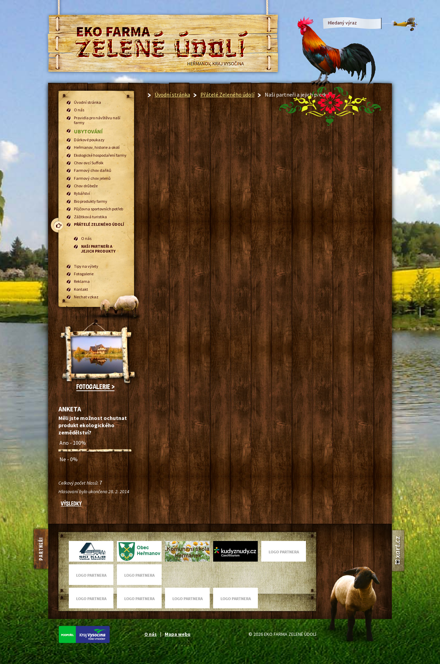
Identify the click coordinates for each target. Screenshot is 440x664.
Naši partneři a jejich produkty (98, 249)
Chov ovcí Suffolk (88, 162)
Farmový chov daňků (92, 170)
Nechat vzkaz (86, 296)
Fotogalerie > (95, 386)
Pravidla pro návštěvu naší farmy (97, 120)
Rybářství (82, 193)
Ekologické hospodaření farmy (100, 155)
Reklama (82, 281)
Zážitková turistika (90, 216)
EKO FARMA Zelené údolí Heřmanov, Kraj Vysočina (161, 43)
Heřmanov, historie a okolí (97, 147)
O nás (79, 109)
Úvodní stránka (87, 102)
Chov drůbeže (86, 185)
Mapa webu (177, 634)
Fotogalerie (84, 273)
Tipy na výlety (86, 266)
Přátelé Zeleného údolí (99, 224)
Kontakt (81, 289)
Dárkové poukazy (89, 139)
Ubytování (88, 131)
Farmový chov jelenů (92, 178)
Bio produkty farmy (90, 201)
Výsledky (71, 503)
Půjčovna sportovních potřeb (98, 208)
